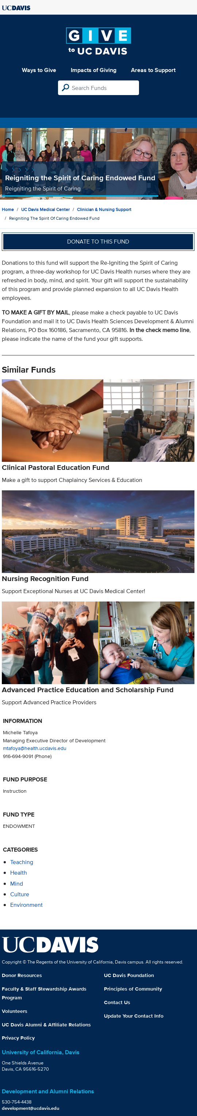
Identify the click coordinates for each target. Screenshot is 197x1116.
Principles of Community (133, 988)
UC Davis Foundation (129, 975)
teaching (21, 862)
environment (26, 905)
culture (19, 894)
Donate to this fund (98, 241)
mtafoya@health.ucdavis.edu (34, 748)
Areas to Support (153, 70)
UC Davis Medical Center (45, 209)
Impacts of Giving (93, 70)
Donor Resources (22, 975)
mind (16, 883)
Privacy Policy (18, 1037)
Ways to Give (39, 70)
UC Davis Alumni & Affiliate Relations (46, 1024)
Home (8, 209)
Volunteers (14, 1011)
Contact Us (117, 1002)
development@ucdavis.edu (30, 1108)
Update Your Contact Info (133, 1015)
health (18, 872)
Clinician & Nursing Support (104, 209)
